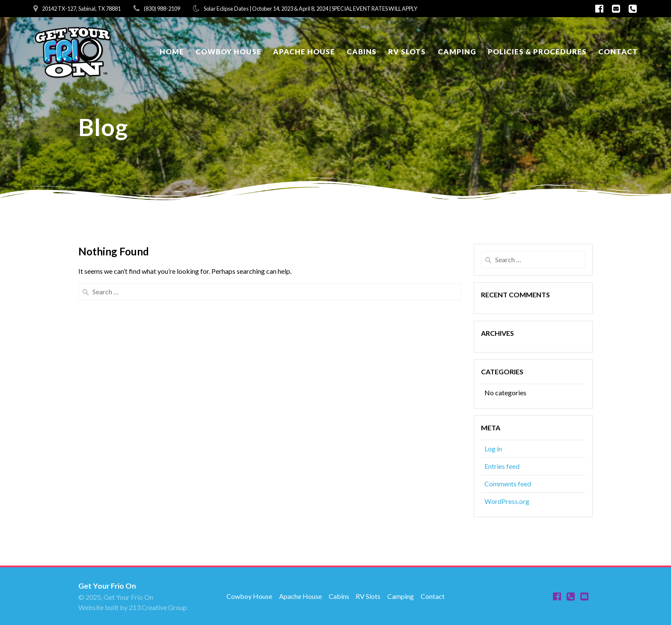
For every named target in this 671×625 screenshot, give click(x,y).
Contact (618, 51)
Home (172, 51)
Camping (457, 51)
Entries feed (502, 466)
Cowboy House (228, 51)
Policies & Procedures (537, 51)
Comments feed (507, 484)
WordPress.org (506, 501)
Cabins (362, 51)
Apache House (304, 51)
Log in (493, 448)
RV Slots (407, 51)
